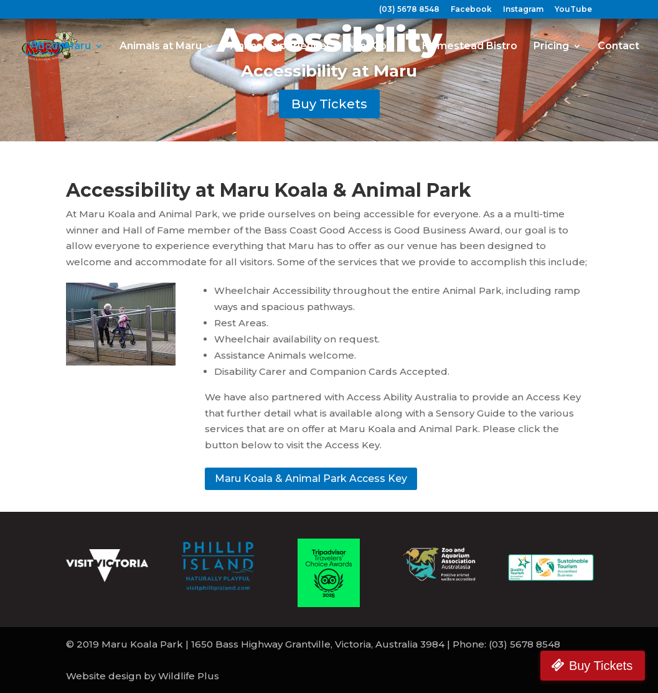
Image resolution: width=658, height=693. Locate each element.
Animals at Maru (161, 47)
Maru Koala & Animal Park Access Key (311, 478)
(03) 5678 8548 (409, 10)
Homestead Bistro (469, 47)
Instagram (523, 10)
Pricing (551, 47)
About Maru (61, 47)
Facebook (471, 10)
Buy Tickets (329, 104)
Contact (618, 47)
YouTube (573, 10)
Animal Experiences (281, 47)
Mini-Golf (370, 47)
